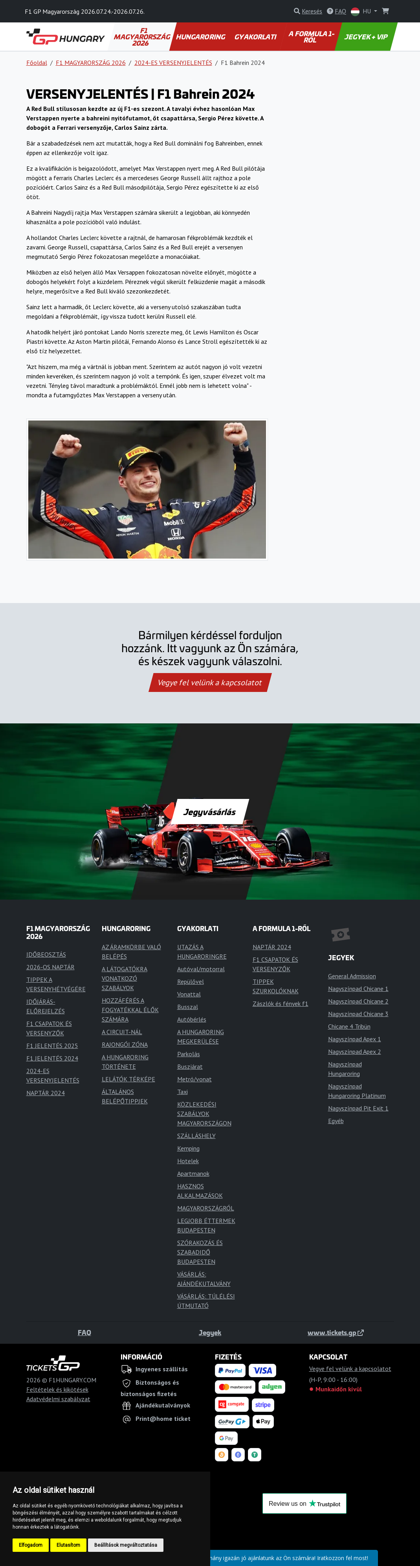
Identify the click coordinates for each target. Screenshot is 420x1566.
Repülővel (190, 981)
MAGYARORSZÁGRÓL (205, 1208)
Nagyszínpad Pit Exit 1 (358, 1108)
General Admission (352, 976)
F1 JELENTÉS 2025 (52, 1046)
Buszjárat (190, 1066)
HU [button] (361, 11)
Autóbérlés (191, 1019)
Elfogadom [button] (30, 1545)
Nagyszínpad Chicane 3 (358, 1014)
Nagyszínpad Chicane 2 (358, 1001)
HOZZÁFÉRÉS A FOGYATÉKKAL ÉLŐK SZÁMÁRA (130, 1009)
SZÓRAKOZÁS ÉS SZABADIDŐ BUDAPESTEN (200, 1252)
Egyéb (336, 1121)
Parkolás (188, 1054)
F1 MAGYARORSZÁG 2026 (142, 37)
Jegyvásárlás (209, 811)
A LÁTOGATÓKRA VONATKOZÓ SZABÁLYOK (124, 978)
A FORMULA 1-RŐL (312, 36)
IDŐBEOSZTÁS (46, 954)
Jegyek (210, 1332)
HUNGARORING (201, 36)
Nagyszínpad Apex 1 (354, 1039)
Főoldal (36, 62)
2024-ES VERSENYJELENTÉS (173, 62)
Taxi (182, 1092)
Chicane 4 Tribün (349, 1026)
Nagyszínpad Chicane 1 (358, 988)
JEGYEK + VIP (366, 36)
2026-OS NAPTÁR (50, 967)
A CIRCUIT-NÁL (122, 1032)
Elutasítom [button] (68, 1545)
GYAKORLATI (256, 36)
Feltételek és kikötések (57, 1389)
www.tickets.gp (336, 1332)
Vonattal (189, 994)
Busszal (187, 1007)
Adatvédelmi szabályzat (58, 1399)
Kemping (188, 1148)
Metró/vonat (194, 1079)
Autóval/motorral (201, 969)
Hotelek (188, 1161)
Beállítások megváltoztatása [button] (125, 1545)
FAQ (84, 1332)
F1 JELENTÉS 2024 (52, 1058)
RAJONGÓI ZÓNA (125, 1044)
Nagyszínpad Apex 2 (354, 1051)
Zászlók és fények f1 (280, 1003)
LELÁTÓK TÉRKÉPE (128, 1079)
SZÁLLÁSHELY (196, 1136)
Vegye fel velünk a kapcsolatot (210, 682)
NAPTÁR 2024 (45, 1093)
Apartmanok (193, 1173)
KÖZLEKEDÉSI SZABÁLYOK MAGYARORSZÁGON (204, 1113)
